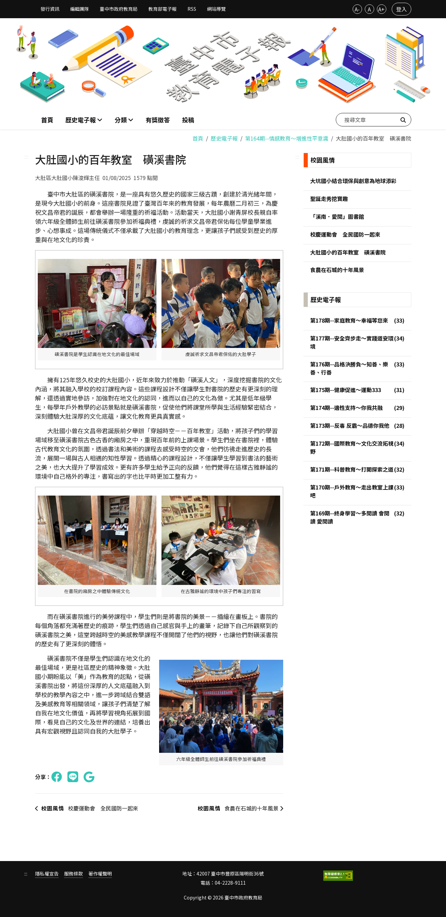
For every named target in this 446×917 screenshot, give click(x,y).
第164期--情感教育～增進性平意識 (286, 138)
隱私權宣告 (47, 873)
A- (357, 9)
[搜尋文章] (373, 119)
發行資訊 (49, 8)
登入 (401, 9)
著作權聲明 (100, 873)
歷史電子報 (224, 138)
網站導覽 (216, 8)
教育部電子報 (162, 8)
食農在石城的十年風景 (239, 808)
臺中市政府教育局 (119, 8)
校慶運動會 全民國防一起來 (86, 808)
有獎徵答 (158, 119)
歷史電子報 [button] (81, 119)
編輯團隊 (79, 8)
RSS (191, 8)
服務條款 (73, 873)
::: (26, 156)
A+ (381, 9)
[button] (124, 119)
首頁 (47, 119)
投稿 (188, 119)
